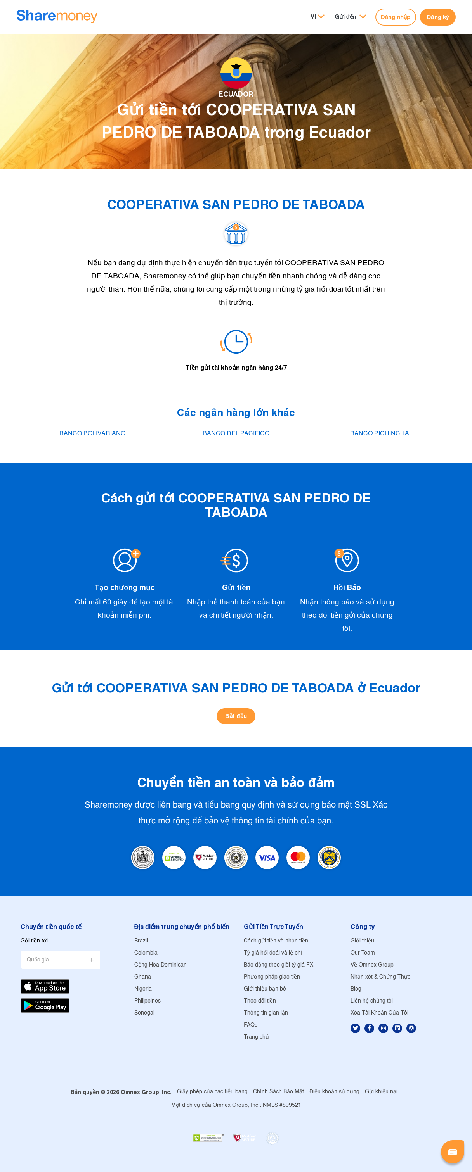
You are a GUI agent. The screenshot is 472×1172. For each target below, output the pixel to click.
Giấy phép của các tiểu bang (212, 1092)
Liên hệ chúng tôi (372, 1001)
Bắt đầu (235, 716)
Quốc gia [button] (38, 960)
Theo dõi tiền (260, 1001)
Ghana (142, 977)
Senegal (144, 1013)
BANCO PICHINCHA (379, 433)
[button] (350, 17)
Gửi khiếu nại (381, 1092)
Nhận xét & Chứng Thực (380, 977)
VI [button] (313, 16)
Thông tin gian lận (266, 1013)
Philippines (147, 1001)
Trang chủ (256, 1037)
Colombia (146, 953)
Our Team (363, 953)
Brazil (141, 941)
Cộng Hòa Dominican (160, 965)
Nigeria (143, 989)
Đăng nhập (396, 17)
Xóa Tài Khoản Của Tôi (379, 1013)
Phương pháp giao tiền (272, 977)
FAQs (250, 1025)
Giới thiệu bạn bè (265, 989)
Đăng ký (438, 17)
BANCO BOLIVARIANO (92, 433)
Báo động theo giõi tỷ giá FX (278, 965)
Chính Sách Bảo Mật (278, 1092)
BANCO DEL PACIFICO (236, 433)
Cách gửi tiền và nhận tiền (276, 941)
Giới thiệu (362, 941)
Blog (356, 989)
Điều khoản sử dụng (334, 1092)
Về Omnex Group (372, 965)
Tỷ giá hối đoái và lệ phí (273, 953)
